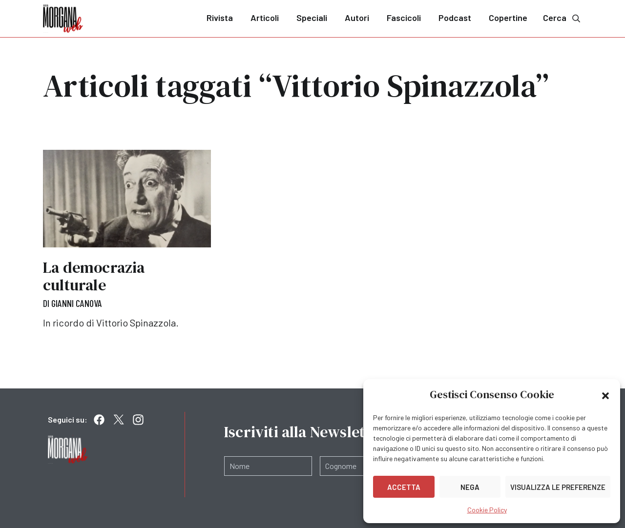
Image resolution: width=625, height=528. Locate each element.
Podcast (454, 17)
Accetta (403, 487)
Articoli (264, 17)
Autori (357, 17)
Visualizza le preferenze (557, 487)
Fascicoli (404, 17)
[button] (605, 395)
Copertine (508, 17)
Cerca (562, 17)
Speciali (311, 17)
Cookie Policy (487, 510)
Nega (469, 487)
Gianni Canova (76, 303)
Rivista (220, 17)
